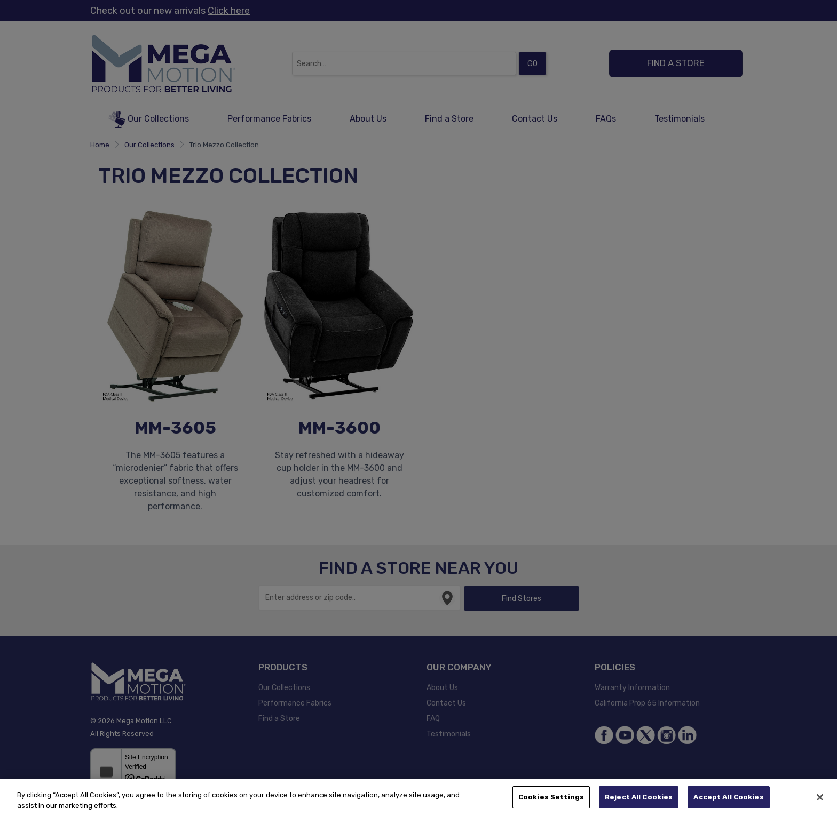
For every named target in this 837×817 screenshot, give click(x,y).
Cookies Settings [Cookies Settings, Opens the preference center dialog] (551, 797)
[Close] (820, 797)
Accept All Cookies (728, 797)
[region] (418, 798)
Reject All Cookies (639, 797)
